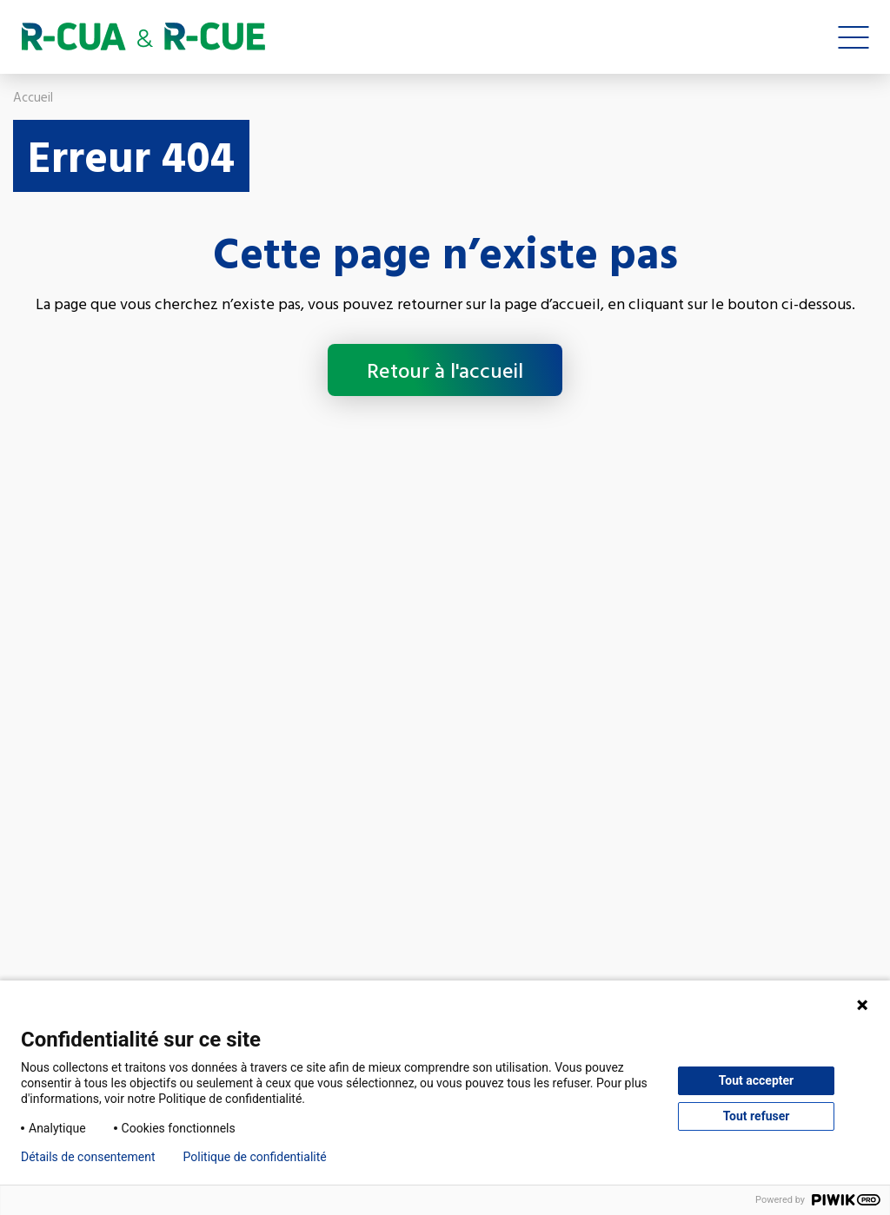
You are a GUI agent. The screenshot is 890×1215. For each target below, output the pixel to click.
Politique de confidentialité (255, 1157)
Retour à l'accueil (445, 370)
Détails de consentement (88, 1157)
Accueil (33, 97)
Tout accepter (756, 1080)
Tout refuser (756, 1116)
